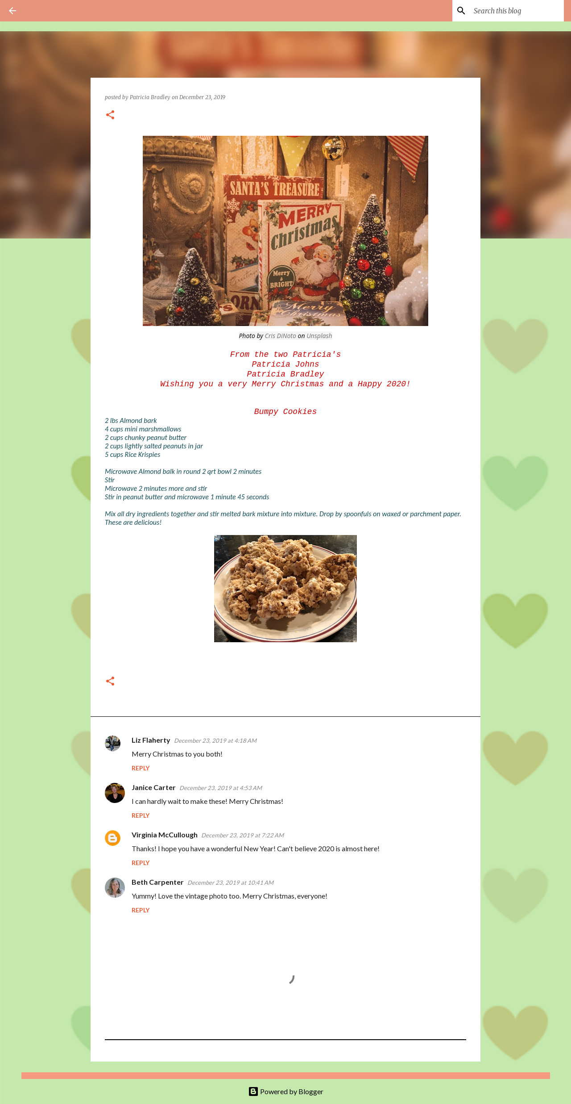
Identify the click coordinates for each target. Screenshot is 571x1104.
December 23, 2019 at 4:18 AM (215, 740)
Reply (140, 768)
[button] (110, 115)
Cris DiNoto (280, 335)
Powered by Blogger (285, 1091)
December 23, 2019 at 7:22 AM (242, 835)
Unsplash (319, 335)
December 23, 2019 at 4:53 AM (220, 787)
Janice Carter (154, 787)
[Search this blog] (517, 10)
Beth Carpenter (158, 882)
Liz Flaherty (151, 740)
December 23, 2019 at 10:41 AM (230, 882)
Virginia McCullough (165, 834)
